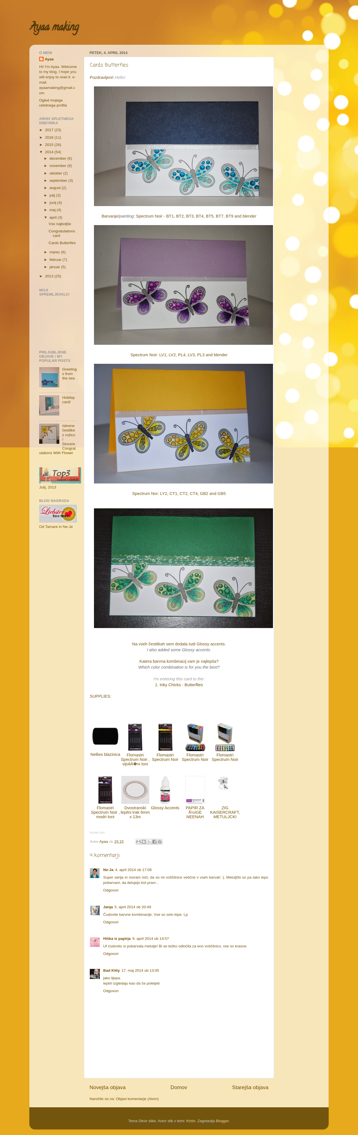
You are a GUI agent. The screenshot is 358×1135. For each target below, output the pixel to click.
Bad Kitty (111, 970)
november (58, 166)
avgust (56, 188)
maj (53, 210)
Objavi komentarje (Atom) (137, 1099)
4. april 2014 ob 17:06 (133, 870)
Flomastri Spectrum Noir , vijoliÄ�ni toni (135, 759)
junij (53, 202)
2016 (50, 137)
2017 (50, 130)
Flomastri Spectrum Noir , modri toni (105, 812)
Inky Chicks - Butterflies (181, 685)
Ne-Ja (108, 870)
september (59, 180)
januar (55, 267)
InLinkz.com (97, 832)
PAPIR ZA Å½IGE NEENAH (195, 812)
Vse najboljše (60, 224)
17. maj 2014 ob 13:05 (140, 970)
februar (56, 260)
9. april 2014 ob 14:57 (150, 938)
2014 (50, 152)
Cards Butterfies (62, 243)
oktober (56, 173)
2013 (50, 276)
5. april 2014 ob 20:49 (133, 907)
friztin (190, 1121)
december (58, 158)
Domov (179, 1087)
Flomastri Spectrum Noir (165, 757)
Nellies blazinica (105, 754)
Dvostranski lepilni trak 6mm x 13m (135, 812)
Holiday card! (68, 399)
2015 (50, 145)
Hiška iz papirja (117, 938)
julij (53, 195)
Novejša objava (108, 1087)
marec (55, 252)
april (54, 217)
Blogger (222, 1121)
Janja (108, 907)
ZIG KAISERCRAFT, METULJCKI (225, 812)
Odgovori (111, 890)
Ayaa (49, 59)
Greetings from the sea (69, 373)
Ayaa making (54, 28)
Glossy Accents (165, 808)
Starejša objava (250, 1087)
